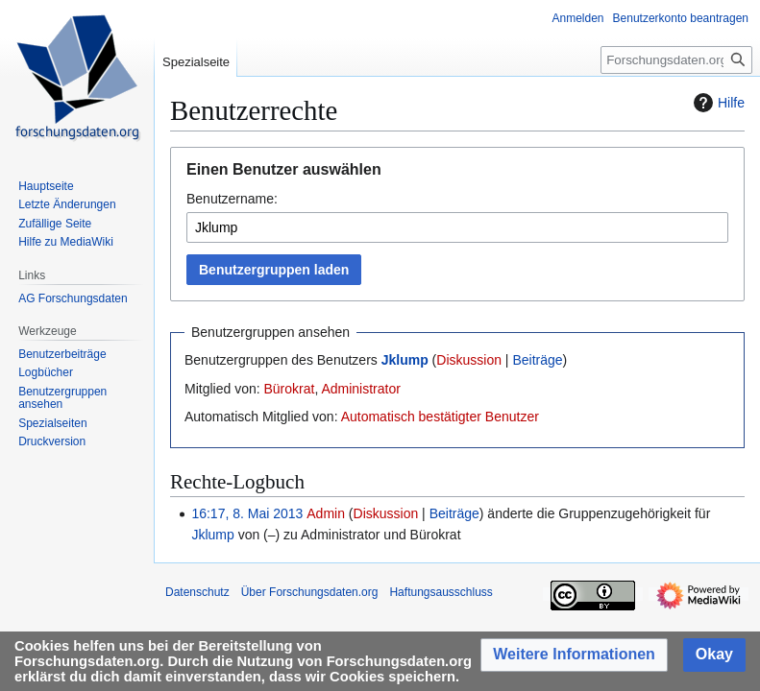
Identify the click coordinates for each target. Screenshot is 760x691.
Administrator (360, 388)
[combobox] (457, 227)
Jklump (405, 360)
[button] (574, 655)
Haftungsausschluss (440, 592)
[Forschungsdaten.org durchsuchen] (676, 60)
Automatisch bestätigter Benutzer (440, 416)
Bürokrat (288, 388)
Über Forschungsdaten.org (310, 592)
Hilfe (717, 102)
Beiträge (537, 360)
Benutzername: (232, 198)
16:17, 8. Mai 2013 (247, 513)
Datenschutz (197, 592)
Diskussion (469, 360)
